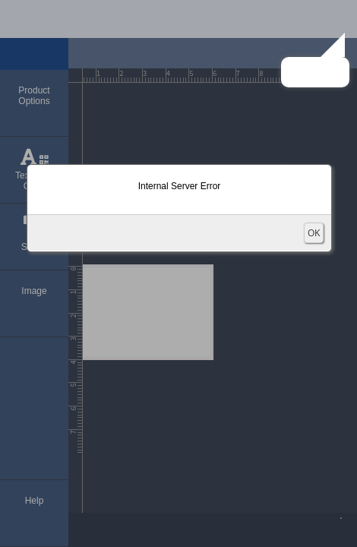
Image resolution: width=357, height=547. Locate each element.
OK (314, 232)
